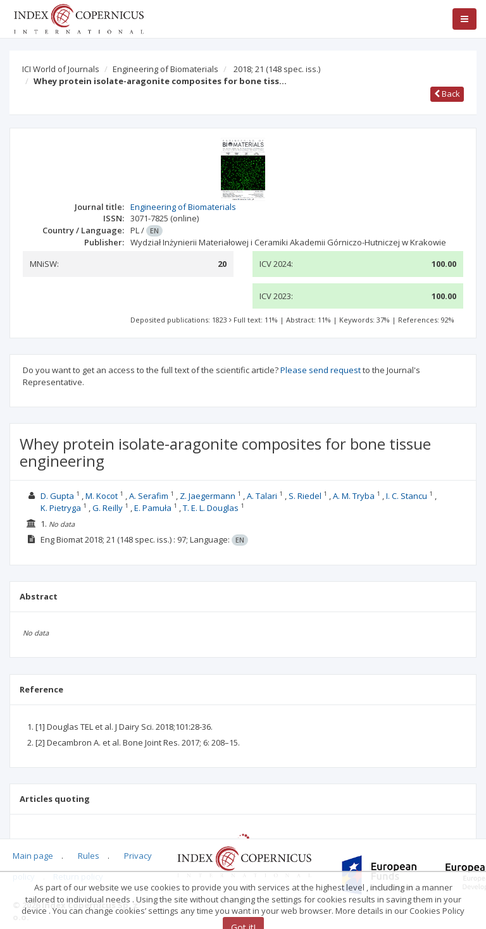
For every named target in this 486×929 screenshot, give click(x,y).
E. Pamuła (152, 508)
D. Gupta (57, 495)
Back (447, 93)
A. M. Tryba (354, 495)
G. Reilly (107, 508)
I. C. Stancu (406, 495)
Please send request (320, 370)
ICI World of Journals (60, 69)
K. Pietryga (60, 508)
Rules (88, 855)
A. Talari (262, 495)
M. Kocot (101, 495)
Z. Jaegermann (207, 495)
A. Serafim (148, 495)
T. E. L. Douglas (211, 508)
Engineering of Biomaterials (165, 69)
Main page (33, 855)
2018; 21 (277, 69)
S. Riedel (305, 495)
